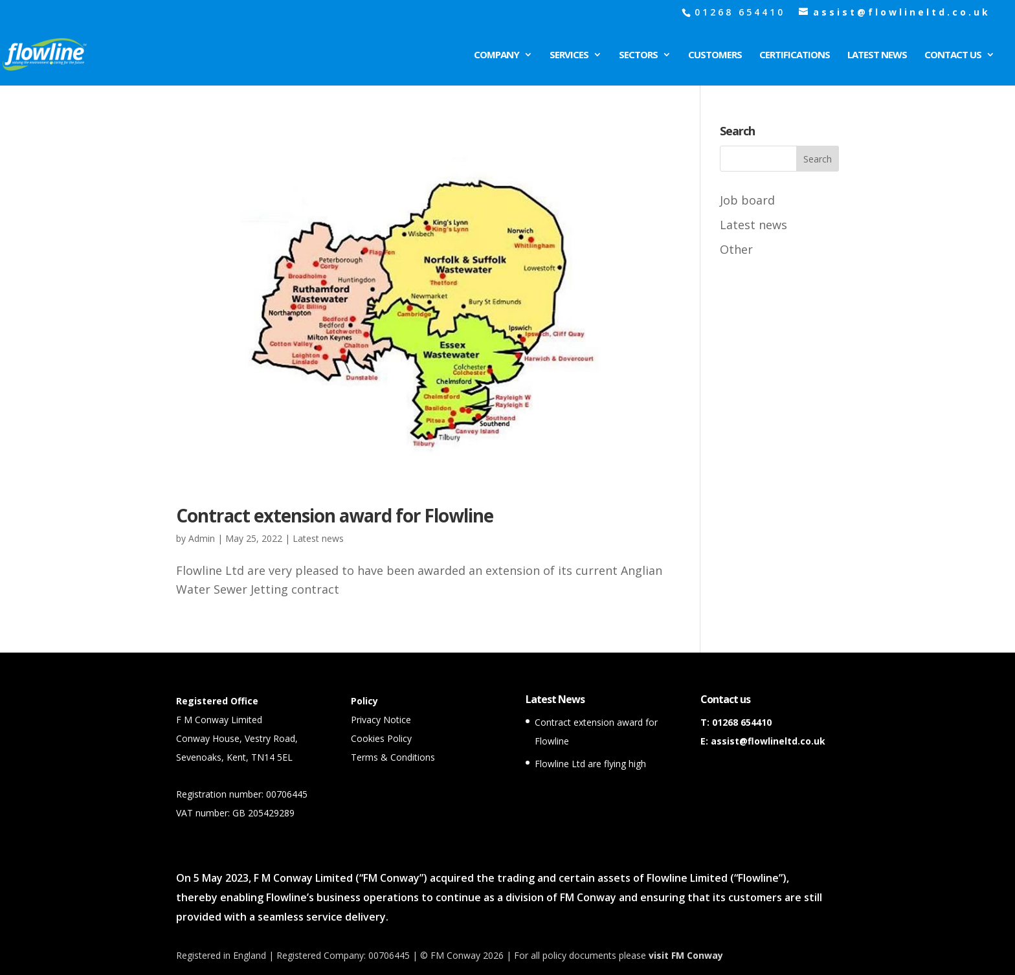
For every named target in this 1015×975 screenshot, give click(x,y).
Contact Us (952, 55)
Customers (715, 55)
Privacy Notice (381, 719)
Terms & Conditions (393, 757)
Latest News (877, 55)
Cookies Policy (381, 738)
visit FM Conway (686, 955)
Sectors (638, 55)
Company (496, 55)
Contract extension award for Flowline (334, 515)
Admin (201, 538)
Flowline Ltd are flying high (590, 763)
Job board (747, 200)
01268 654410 (742, 722)
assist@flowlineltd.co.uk (768, 741)
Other (736, 249)
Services (569, 55)
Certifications (794, 55)
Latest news (318, 538)
